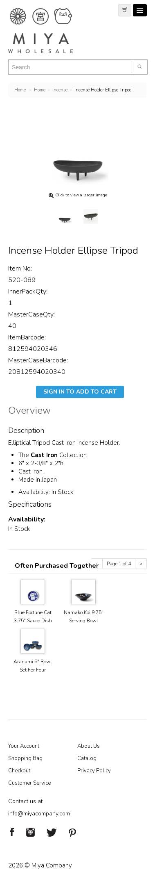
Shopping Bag (25, 758)
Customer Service (29, 783)
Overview (29, 411)
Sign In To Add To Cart (80, 392)
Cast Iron (45, 455)
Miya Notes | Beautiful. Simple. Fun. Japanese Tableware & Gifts (49, 30)
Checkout (19, 770)
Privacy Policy (94, 770)
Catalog (87, 758)
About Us (88, 746)
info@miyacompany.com (39, 813)
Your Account (23, 746)
